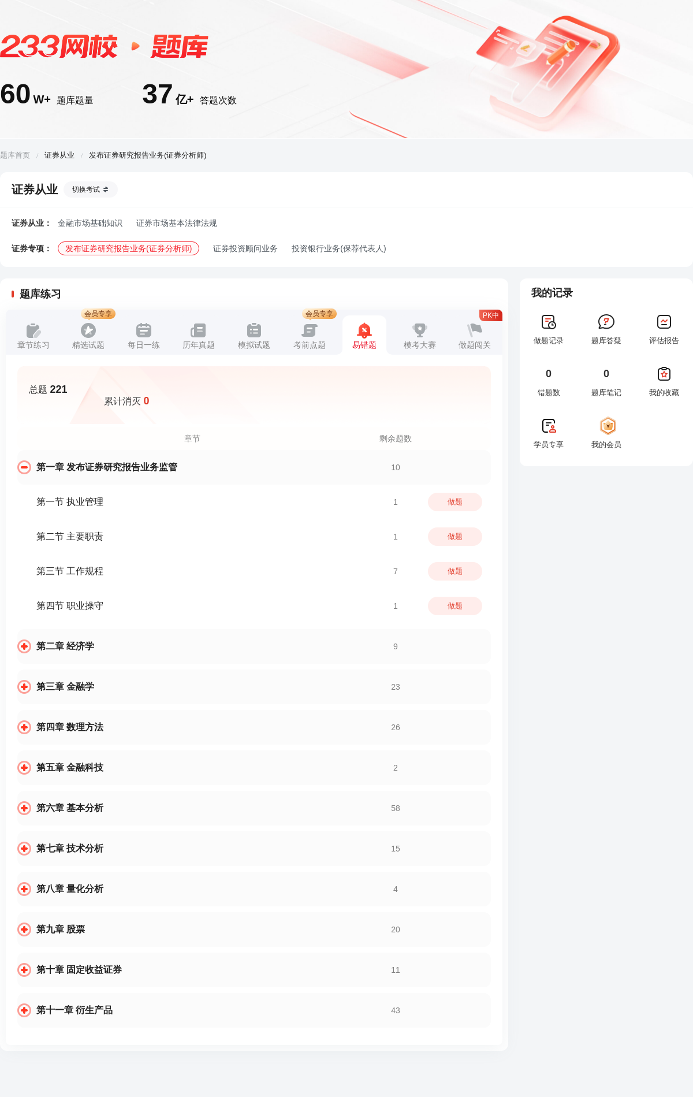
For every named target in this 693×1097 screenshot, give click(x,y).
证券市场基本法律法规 (176, 223)
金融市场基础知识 (90, 223)
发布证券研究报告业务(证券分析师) (128, 248)
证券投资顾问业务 (245, 248)
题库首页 (15, 155)
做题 (455, 501)
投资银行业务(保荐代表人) (339, 248)
